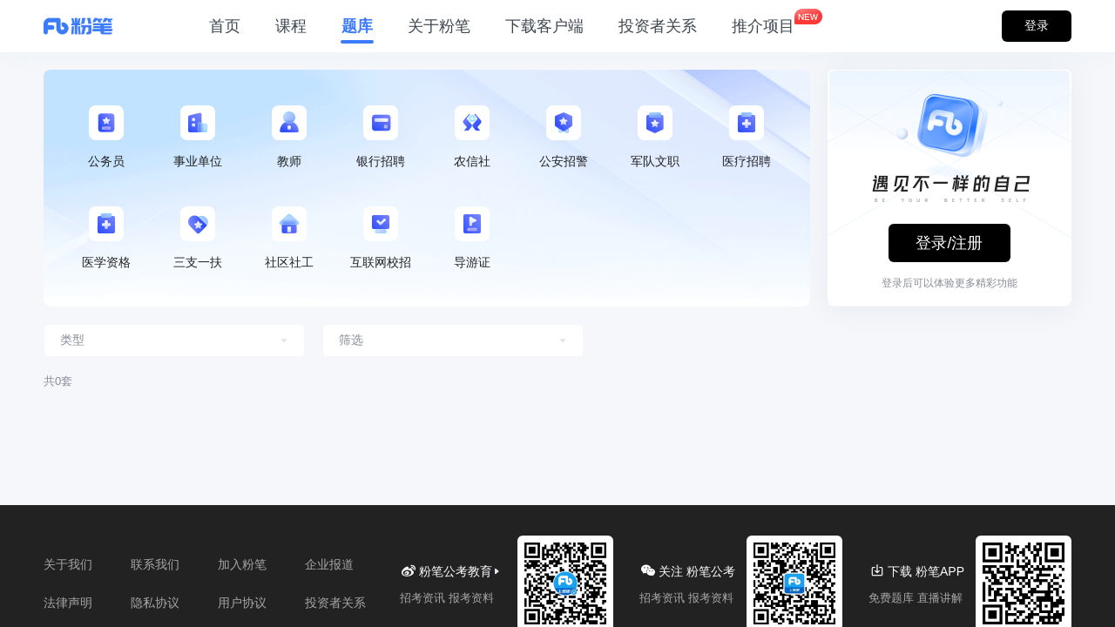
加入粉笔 (242, 564)
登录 (1036, 25)
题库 (357, 26)
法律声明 (68, 603)
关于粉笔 (439, 26)
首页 (224, 26)
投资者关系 (657, 26)
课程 (291, 26)
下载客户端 (544, 26)
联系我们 (155, 564)
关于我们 (68, 564)
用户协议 (242, 603)
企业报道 (329, 564)
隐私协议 (155, 603)
